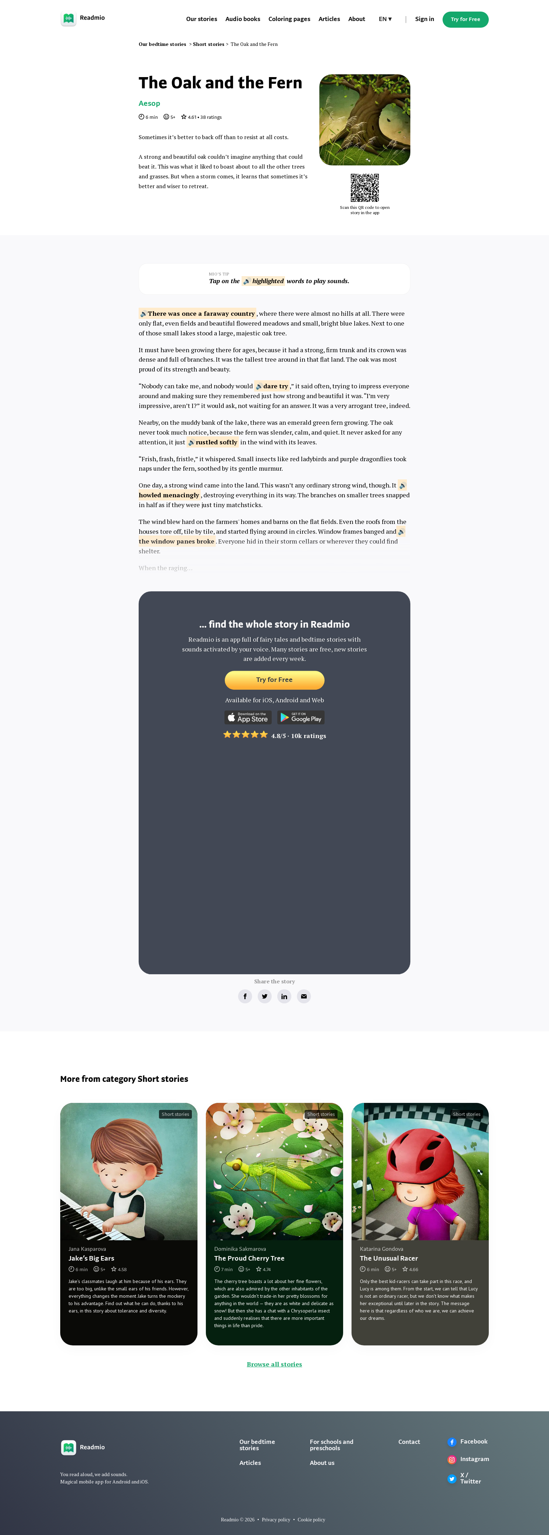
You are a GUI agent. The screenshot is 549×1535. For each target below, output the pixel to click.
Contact (409, 1442)
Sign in (424, 19)
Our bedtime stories (257, 1445)
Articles (329, 19)
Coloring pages (289, 19)
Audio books (242, 19)
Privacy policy (276, 1519)
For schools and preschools (332, 1445)
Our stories (201, 19)
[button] (385, 19)
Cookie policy (311, 1519)
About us (322, 1463)
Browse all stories (274, 1364)
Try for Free (465, 19)
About (356, 19)
